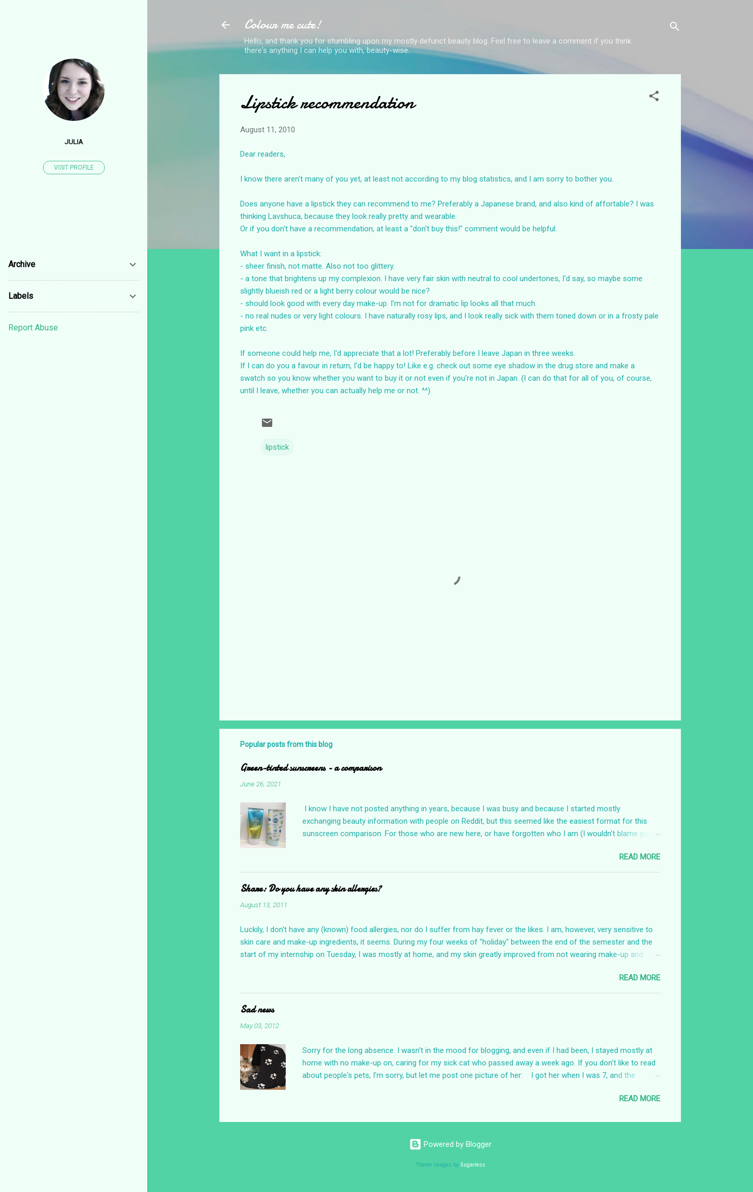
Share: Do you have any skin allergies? (310, 888)
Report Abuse (33, 327)
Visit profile (74, 167)
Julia (73, 141)
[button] (654, 98)
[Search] (674, 28)
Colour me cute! (282, 24)
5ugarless (473, 1164)
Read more (639, 857)
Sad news (257, 1009)
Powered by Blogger (450, 1144)
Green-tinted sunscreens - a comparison (310, 767)
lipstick (277, 447)
